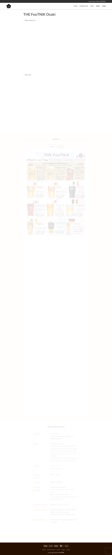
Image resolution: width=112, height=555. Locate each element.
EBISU (92, 6)
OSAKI (98, 6)
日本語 (104, 6)
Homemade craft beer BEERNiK (97, 1)
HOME (75, 6)
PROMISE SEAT (83, 6)
